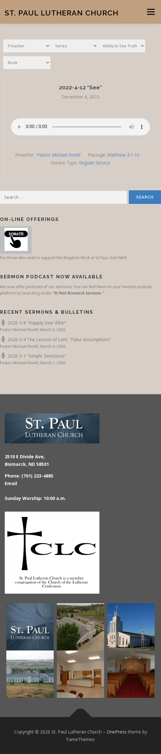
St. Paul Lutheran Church (61, 12)
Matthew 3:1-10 (123, 155)
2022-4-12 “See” (80, 87)
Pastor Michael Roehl (58, 155)
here (122, 257)
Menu (150, 12)
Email (11, 483)
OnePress (117, 732)
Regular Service (94, 163)
